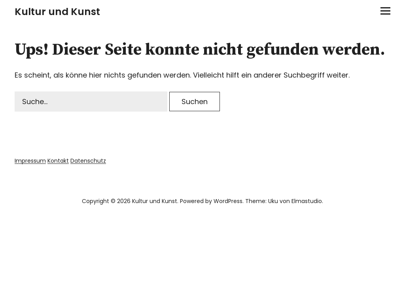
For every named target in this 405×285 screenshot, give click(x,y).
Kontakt (58, 161)
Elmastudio (306, 201)
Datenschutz (88, 161)
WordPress (228, 201)
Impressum (30, 161)
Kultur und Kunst (57, 12)
